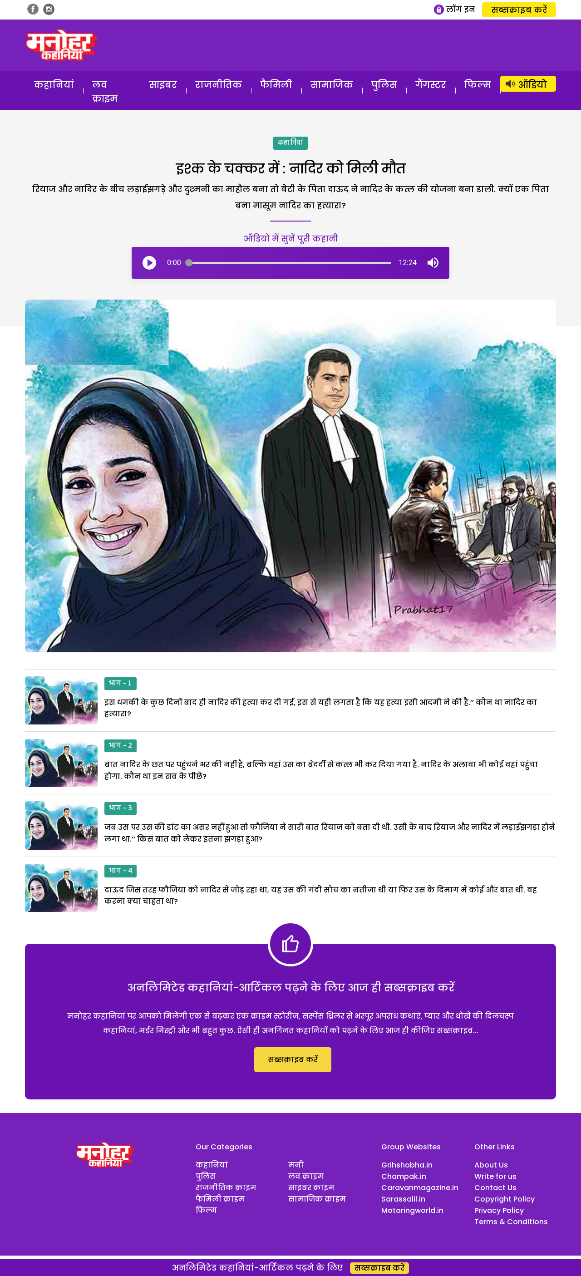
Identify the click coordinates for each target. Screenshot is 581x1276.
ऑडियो (532, 85)
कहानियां (54, 85)
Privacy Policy (499, 1210)
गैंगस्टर (430, 85)
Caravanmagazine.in (419, 1187)
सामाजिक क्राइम (317, 1199)
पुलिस (384, 85)
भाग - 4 (120, 871)
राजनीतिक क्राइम (226, 1187)
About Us (491, 1165)
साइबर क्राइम (311, 1187)
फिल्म (477, 85)
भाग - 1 (120, 683)
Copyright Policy (504, 1199)
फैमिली (276, 85)
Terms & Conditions (511, 1222)
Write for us (495, 1176)
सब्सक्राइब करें (519, 9)
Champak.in (403, 1176)
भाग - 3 (120, 808)
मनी (296, 1165)
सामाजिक (331, 85)
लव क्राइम (105, 92)
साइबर (163, 85)
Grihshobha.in (407, 1165)
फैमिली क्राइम (220, 1199)
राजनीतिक (218, 85)
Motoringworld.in (412, 1210)
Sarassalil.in (403, 1199)
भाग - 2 (120, 745)
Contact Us (495, 1187)
